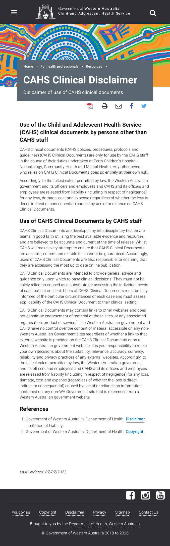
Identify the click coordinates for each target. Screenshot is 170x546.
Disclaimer (135, 419)
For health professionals (59, 66)
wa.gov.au (21, 512)
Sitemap (122, 512)
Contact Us (148, 512)
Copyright (134, 432)
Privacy (99, 512)
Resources (94, 66)
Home (28, 66)
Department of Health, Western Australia (104, 524)
